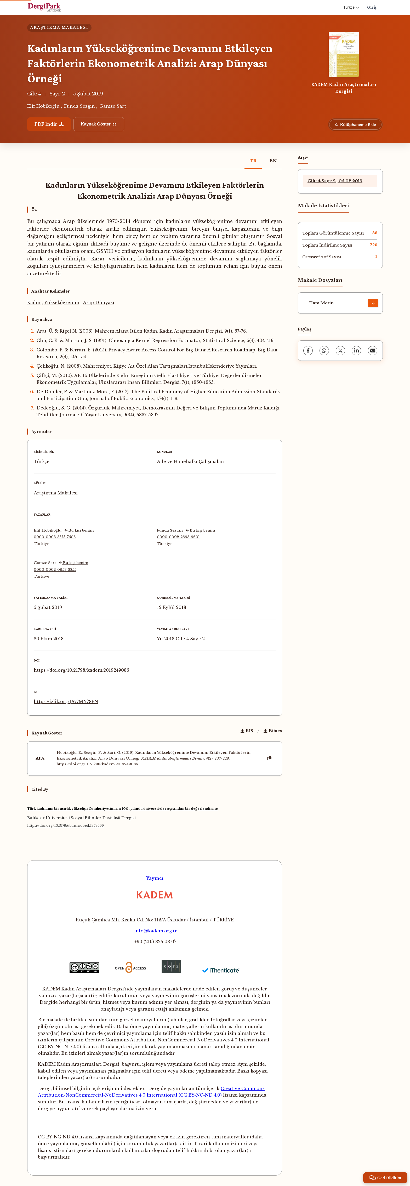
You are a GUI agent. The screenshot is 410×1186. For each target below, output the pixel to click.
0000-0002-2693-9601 (178, 537)
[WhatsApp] (324, 350)
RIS (247, 730)
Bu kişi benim (79, 530)
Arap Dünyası (98, 302)
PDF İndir (49, 124)
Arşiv (303, 157)
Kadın (34, 302)
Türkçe (351, 7)
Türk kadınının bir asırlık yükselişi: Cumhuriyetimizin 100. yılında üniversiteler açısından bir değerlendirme (122, 808)
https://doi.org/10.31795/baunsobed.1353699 (65, 826)
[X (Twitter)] (340, 350)
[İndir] (373, 303)
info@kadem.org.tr (155, 930)
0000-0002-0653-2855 (55, 569)
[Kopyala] (269, 758)
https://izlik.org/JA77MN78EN (66, 701)
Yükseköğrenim (61, 302)
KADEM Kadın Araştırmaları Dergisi (343, 88)
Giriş (372, 7)
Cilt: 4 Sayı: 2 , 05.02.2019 (335, 180)
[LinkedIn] (356, 350)
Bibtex (273, 730)
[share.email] (372, 350)
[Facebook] (308, 350)
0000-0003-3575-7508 (55, 537)
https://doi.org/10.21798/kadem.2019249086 (81, 670)
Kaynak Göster (99, 124)
